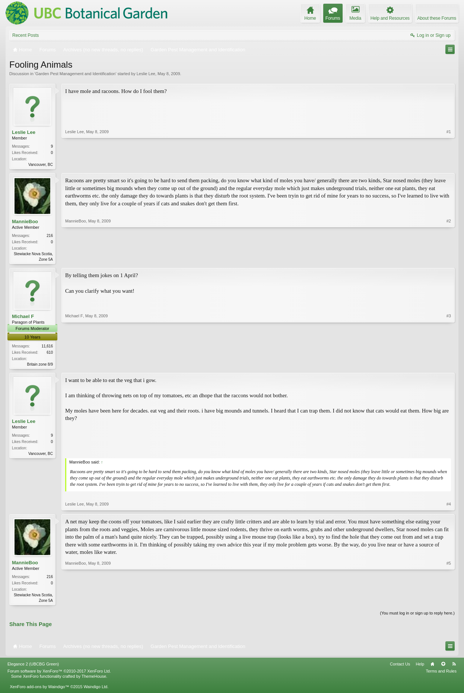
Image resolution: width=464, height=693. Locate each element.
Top (443, 666)
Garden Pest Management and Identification (75, 73)
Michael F (23, 318)
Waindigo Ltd (95, 689)
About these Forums (436, 18)
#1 (448, 163)
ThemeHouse (94, 679)
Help (420, 666)
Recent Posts (25, 35)
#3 (448, 364)
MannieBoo (25, 222)
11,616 (47, 348)
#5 (448, 602)
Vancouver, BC (40, 165)
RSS (454, 666)
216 (50, 236)
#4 (448, 506)
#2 (448, 259)
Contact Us (400, 666)
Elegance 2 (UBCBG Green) (33, 666)
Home (432, 666)
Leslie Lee (146, 73)
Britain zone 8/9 (40, 366)
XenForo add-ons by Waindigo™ (39, 689)
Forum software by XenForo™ (59, 674)
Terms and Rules (441, 674)
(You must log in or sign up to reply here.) (417, 616)
